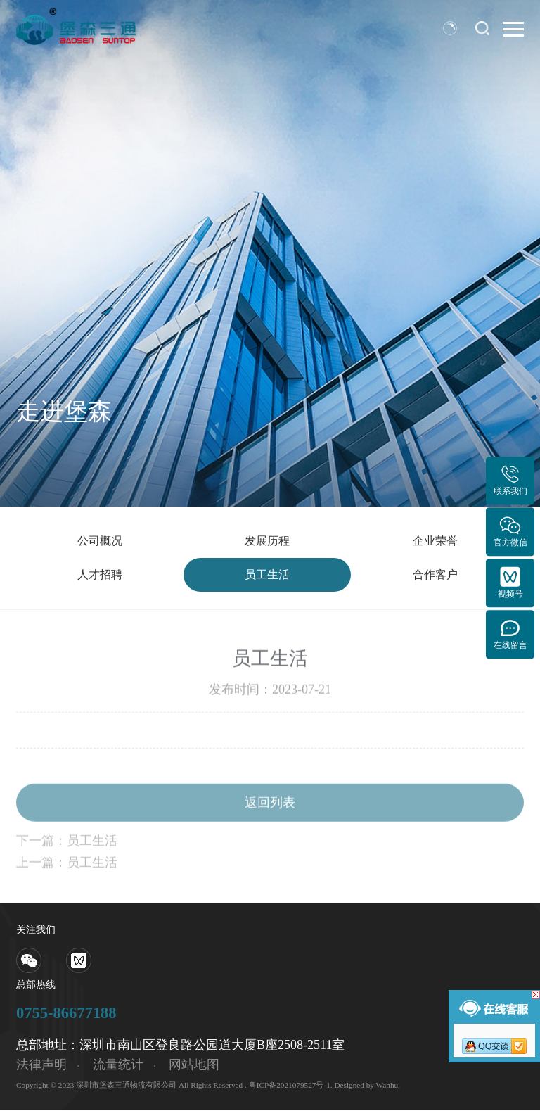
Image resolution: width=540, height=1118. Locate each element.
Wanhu (387, 1092)
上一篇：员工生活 (66, 881)
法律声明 (41, 1073)
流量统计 (118, 1073)
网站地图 (194, 1073)
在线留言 (510, 633)
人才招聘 (100, 581)
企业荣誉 (435, 543)
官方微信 (510, 530)
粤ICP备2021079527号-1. (291, 1092)
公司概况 (100, 543)
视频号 (510, 582)
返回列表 (270, 821)
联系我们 (510, 480)
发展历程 (267, 543)
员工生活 (267, 581)
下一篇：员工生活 (66, 859)
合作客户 (435, 581)
